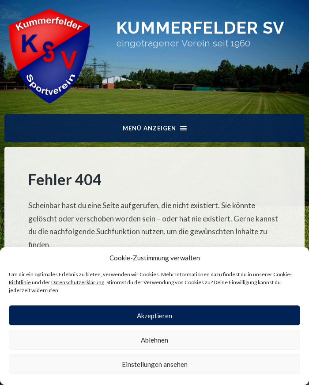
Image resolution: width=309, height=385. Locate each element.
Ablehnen (154, 340)
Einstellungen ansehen (155, 364)
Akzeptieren (154, 316)
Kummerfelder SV (200, 28)
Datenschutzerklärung (77, 282)
